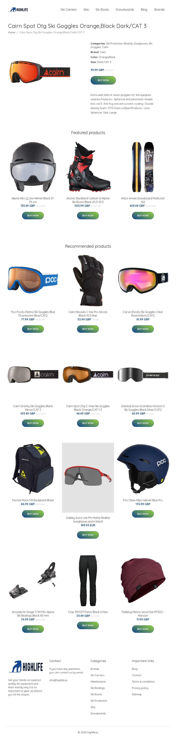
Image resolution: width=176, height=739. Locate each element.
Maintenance (98, 682)
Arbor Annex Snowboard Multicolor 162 (143, 200)
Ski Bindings (98, 688)
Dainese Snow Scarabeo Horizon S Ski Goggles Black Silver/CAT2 (143, 408)
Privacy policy (140, 688)
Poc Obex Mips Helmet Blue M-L (143, 501)
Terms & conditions (143, 682)
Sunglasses (141, 44)
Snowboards (125, 10)
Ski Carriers (69, 10)
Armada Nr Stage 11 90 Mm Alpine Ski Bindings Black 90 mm (33, 614)
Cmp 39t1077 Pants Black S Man (88, 612)
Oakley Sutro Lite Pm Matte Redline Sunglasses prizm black (88, 520)
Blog (144, 10)
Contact (136, 676)
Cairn (105, 47)
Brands (159, 10)
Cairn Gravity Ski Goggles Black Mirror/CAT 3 (33, 408)
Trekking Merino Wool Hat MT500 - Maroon (142, 614)
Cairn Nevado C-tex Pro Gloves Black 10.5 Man (87, 314)
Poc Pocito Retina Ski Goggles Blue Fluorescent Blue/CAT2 (33, 314)
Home (11, 33)
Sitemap (137, 695)
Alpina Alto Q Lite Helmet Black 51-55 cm (33, 200)
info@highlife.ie (58, 681)
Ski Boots (102, 10)
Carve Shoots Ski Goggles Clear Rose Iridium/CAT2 (143, 314)
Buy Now (103, 80)
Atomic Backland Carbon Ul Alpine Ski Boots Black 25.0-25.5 (88, 200)
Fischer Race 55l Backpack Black (33, 501)
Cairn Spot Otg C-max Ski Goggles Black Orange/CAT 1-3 (88, 408)
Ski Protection (114, 44)
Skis (86, 10)
